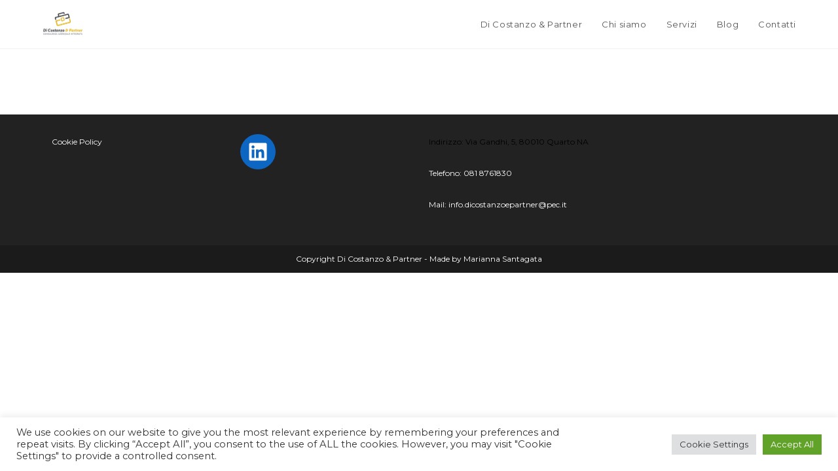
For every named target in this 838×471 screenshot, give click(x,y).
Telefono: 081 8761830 (470, 173)
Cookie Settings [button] (714, 444)
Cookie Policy (77, 142)
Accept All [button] (792, 444)
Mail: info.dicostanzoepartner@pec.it (498, 204)
